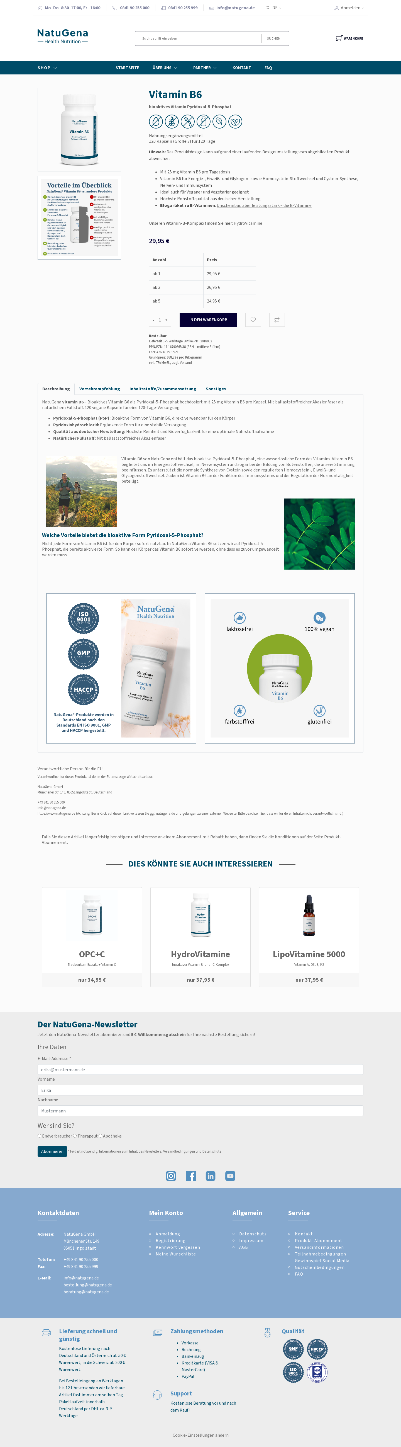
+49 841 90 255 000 (51, 802)
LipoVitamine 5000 (309, 954)
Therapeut (85, 1136)
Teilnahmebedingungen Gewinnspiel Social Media (322, 1257)
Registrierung (171, 1240)
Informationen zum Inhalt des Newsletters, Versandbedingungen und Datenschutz (160, 1151)
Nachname (48, 1100)
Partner (206, 68)
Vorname (46, 1079)
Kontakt (242, 68)
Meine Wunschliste (176, 1254)
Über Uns (166, 68)
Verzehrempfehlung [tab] (99, 389)
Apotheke (110, 1136)
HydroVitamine (248, 223)
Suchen (273, 38)
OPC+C (92, 954)
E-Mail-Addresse (54, 1058)
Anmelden (354, 8)
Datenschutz (253, 1234)
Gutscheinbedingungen (320, 1267)
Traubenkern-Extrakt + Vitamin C (92, 964)
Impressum (251, 1240)
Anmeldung (168, 1234)
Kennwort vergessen (178, 1247)
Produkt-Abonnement (319, 1240)
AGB (243, 1247)
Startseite (127, 68)
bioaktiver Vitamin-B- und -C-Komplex (200, 964)
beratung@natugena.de (86, 1292)
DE (275, 8)
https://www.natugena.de (56, 813)
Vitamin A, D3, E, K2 (309, 964)
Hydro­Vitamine (200, 954)
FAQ (268, 68)
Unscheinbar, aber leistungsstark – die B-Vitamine (264, 205)
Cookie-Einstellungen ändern (201, 1435)
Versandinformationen (319, 1247)
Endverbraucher (55, 1136)
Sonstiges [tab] (216, 389)
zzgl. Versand (182, 362)
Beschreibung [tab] (56, 389)
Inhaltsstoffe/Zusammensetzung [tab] (162, 389)
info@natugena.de (235, 8)
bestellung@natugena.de (87, 1285)
